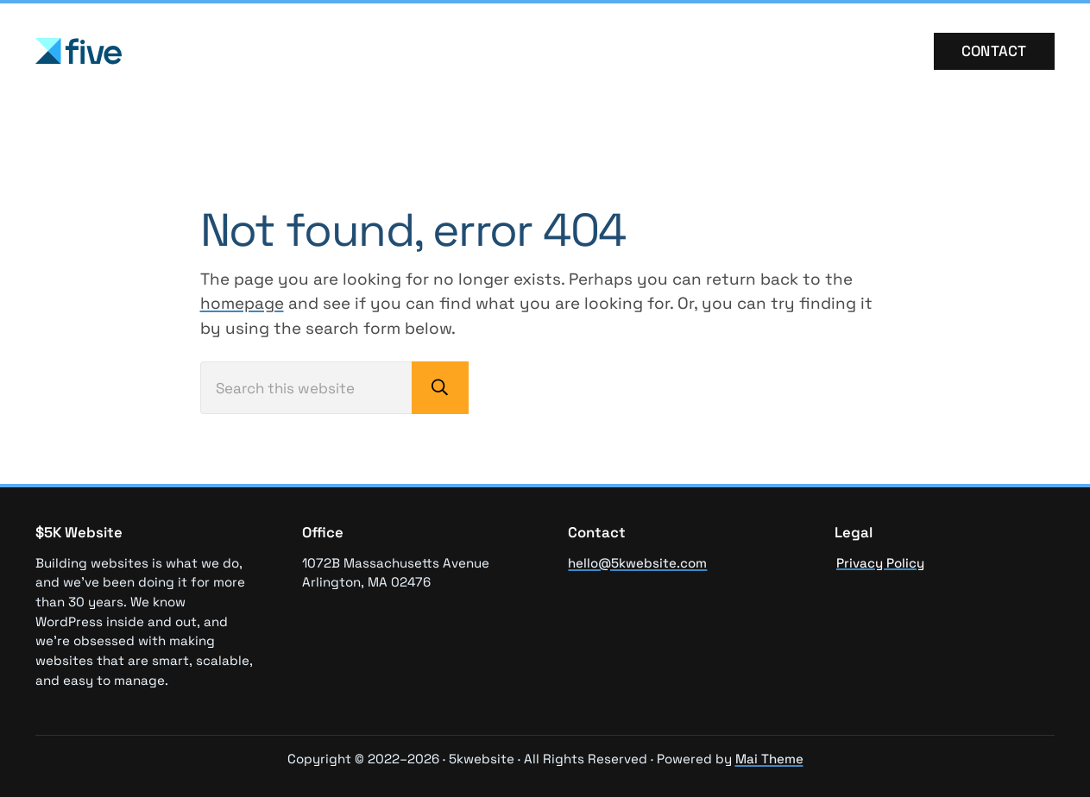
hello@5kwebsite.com (637, 563)
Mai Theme (769, 758)
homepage (242, 303)
